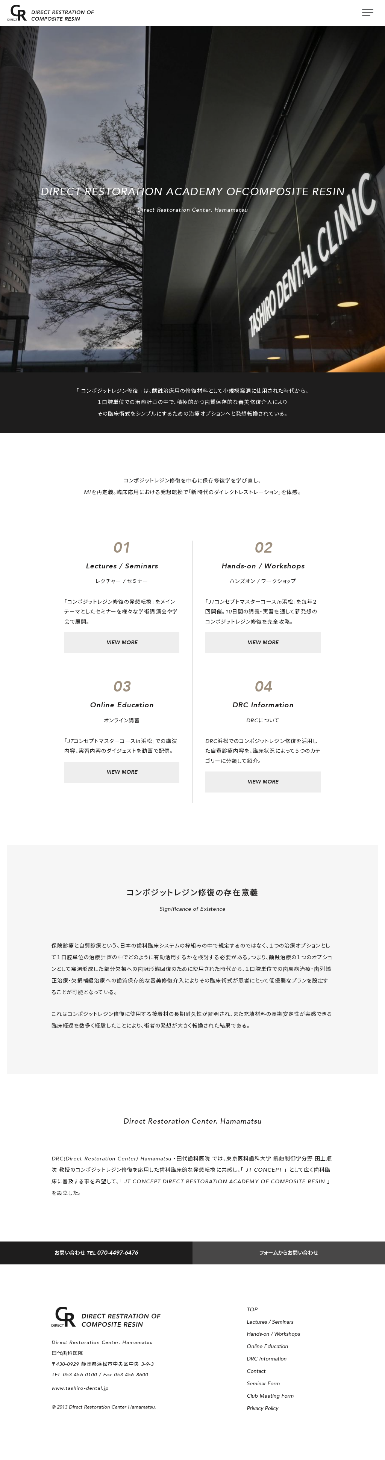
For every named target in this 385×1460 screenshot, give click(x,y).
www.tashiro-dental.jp (80, 1388)
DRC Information (266, 1359)
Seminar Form (263, 1383)
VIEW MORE (122, 642)
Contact (256, 1371)
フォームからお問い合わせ (288, 1253)
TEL (96, 1253)
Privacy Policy (262, 1408)
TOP (252, 1309)
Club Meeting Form (270, 1396)
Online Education (267, 1346)
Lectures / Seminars (270, 1322)
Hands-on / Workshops (273, 1334)
